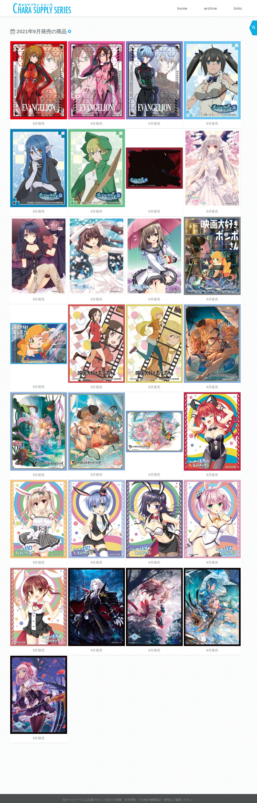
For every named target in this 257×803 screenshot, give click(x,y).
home (182, 8)
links (238, 8)
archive (210, 8)
